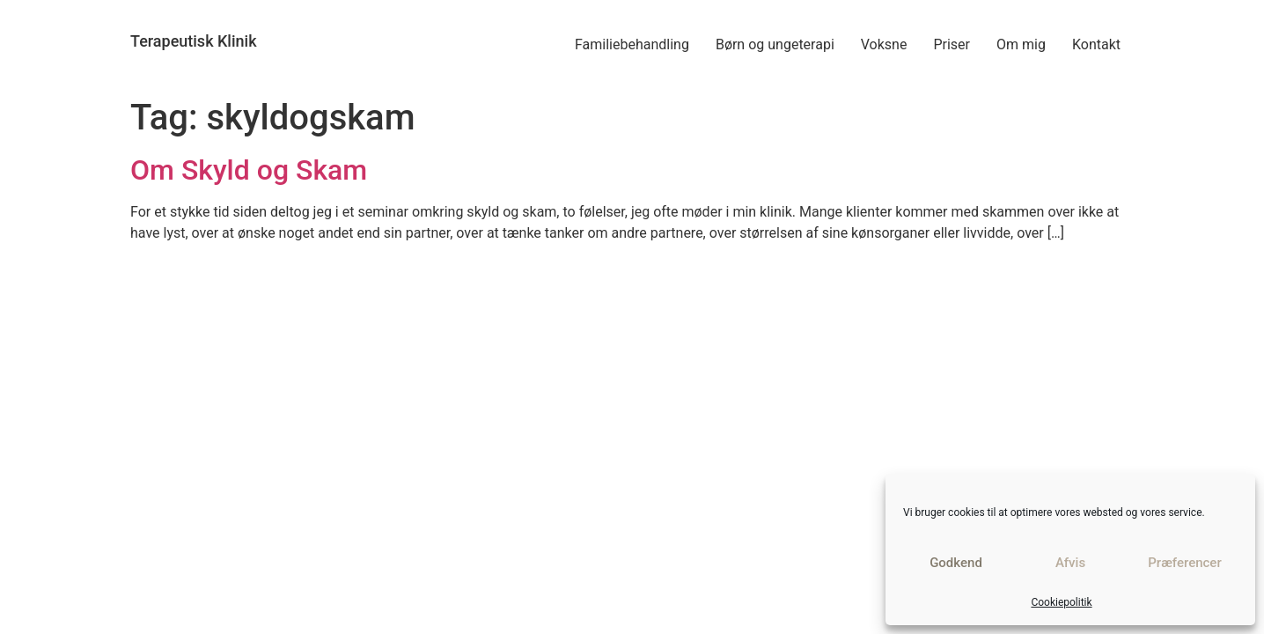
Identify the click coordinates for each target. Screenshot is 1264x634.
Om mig (1021, 44)
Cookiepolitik (1061, 602)
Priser (951, 44)
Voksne (884, 44)
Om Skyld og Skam (248, 170)
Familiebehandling (632, 44)
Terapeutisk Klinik (193, 41)
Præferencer (1184, 563)
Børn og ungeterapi (775, 44)
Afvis (1070, 563)
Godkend (956, 563)
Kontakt (1096, 44)
